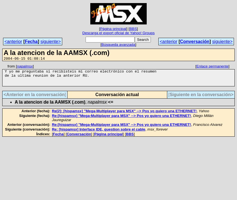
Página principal (113, 29)
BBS (133, 29)
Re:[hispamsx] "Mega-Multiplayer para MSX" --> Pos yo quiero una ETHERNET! (121, 120)
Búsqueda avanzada (118, 44)
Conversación (194, 41)
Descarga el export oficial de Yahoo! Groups (118, 33)
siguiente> (50, 41)
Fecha (31, 41)
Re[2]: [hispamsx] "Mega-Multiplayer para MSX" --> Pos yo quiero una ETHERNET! (124, 115)
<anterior (13, 41)
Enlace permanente (212, 67)
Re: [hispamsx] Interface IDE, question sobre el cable (98, 133)
